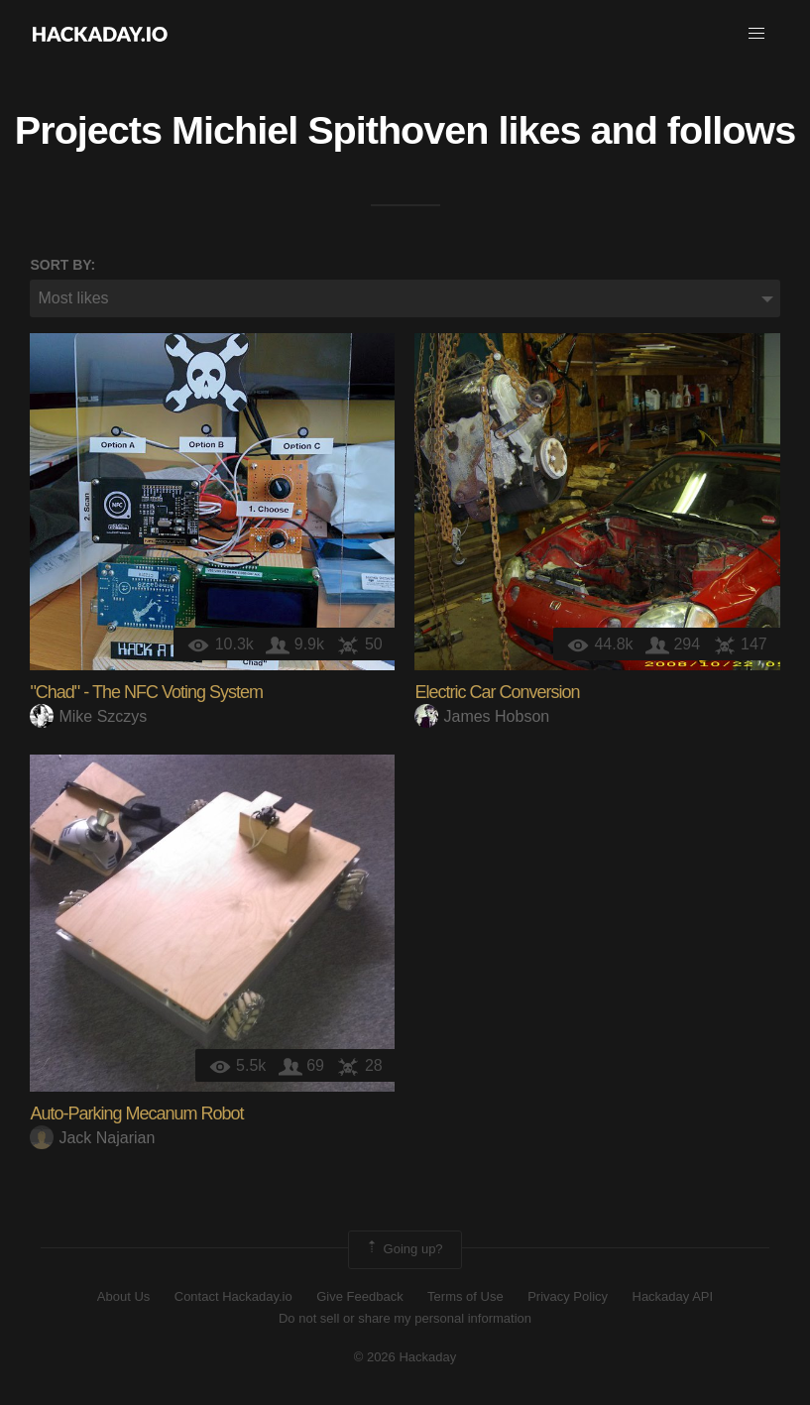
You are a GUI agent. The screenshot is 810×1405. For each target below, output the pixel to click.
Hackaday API (673, 1296)
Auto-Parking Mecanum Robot (136, 1113)
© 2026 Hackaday (405, 1356)
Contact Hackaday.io (233, 1296)
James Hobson (481, 716)
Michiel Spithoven (330, 130)
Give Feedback (359, 1296)
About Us (123, 1296)
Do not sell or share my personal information (405, 1318)
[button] (756, 33)
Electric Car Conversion (496, 692)
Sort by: (62, 265)
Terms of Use (465, 1296)
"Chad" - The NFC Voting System (146, 692)
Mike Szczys (88, 716)
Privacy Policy (567, 1296)
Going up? (403, 1249)
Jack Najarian (92, 1137)
